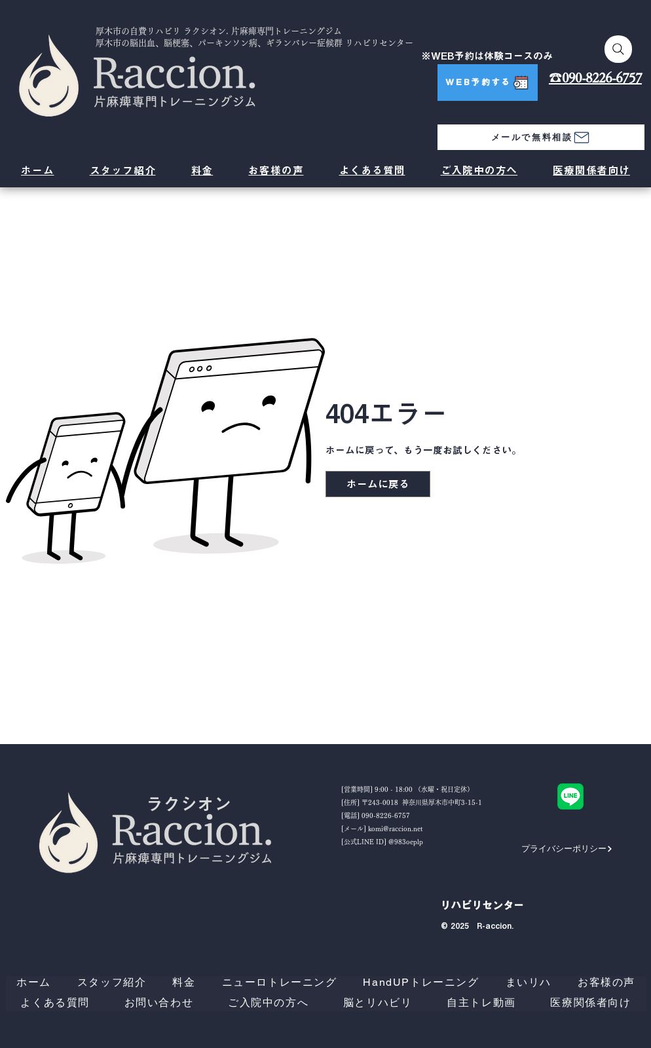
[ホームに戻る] (378, 484)
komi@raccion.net (395, 828)
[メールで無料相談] (540, 137)
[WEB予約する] (487, 82)
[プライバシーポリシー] (566, 849)
